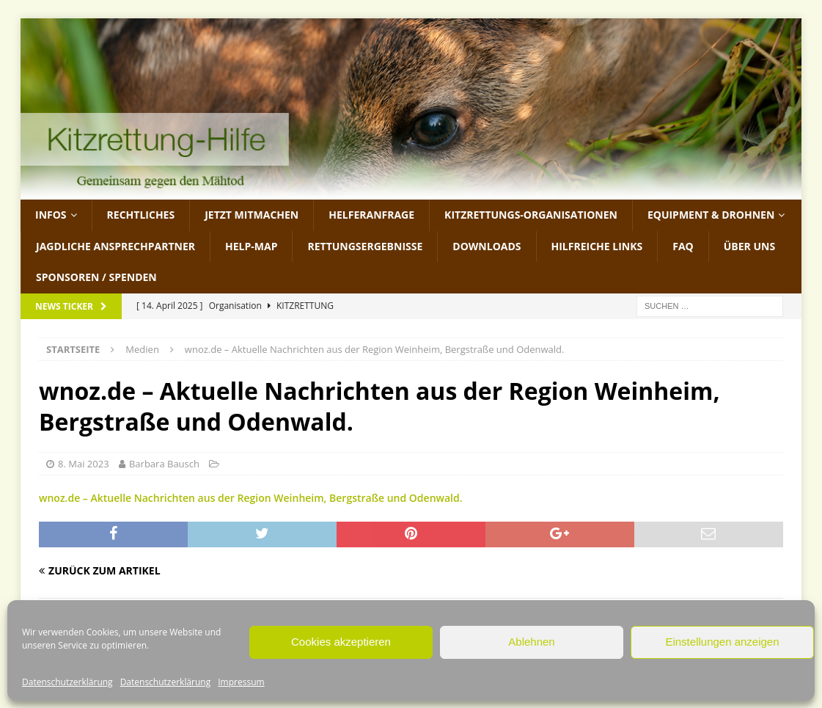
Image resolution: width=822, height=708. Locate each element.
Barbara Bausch (164, 463)
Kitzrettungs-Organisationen (530, 215)
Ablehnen (531, 641)
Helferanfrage (371, 215)
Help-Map (251, 246)
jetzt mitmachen (251, 215)
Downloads (486, 246)
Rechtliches (141, 215)
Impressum (241, 682)
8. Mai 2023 (83, 463)
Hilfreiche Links (597, 246)
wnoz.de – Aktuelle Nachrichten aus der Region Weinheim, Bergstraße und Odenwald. (251, 498)
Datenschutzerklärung (67, 682)
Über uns (749, 246)
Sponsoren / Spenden (96, 277)
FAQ (683, 246)
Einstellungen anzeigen (722, 641)
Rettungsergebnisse (364, 246)
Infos (51, 215)
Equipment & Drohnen (710, 215)
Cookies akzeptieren (341, 641)
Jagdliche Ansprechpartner (115, 246)
